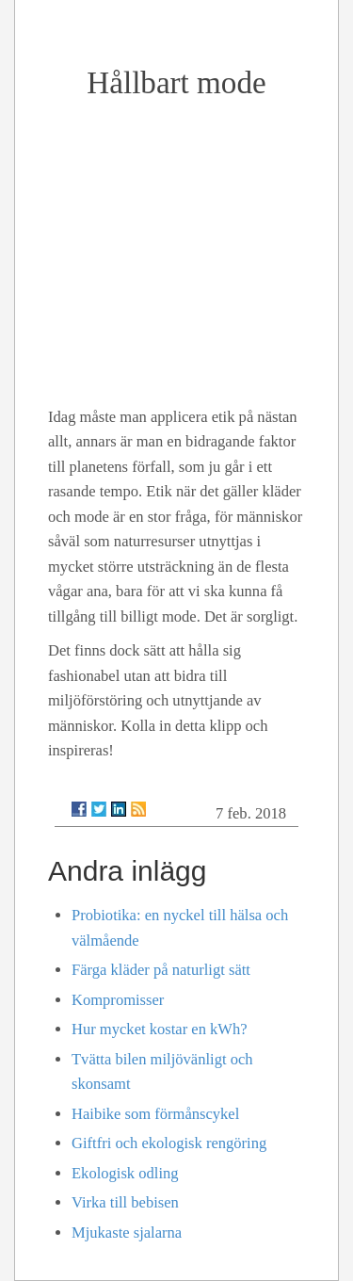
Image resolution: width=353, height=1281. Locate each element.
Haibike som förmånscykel (155, 1114)
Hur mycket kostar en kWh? (160, 1029)
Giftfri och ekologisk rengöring (169, 1143)
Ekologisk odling (125, 1173)
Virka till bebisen (125, 1202)
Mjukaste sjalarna (127, 1232)
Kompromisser (118, 1000)
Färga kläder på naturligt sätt (161, 970)
